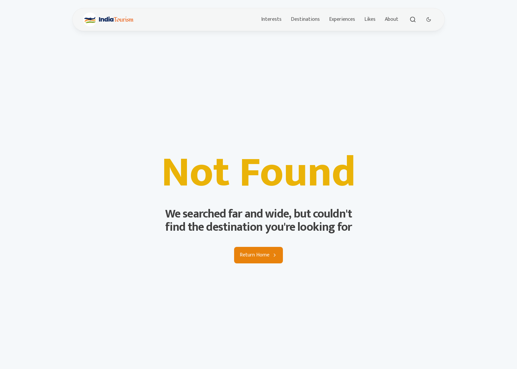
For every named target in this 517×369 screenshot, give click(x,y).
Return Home (258, 255)
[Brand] (108, 19)
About (391, 19)
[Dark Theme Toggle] (428, 19)
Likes (370, 19)
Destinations (305, 19)
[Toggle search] (413, 19)
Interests (271, 19)
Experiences (342, 19)
